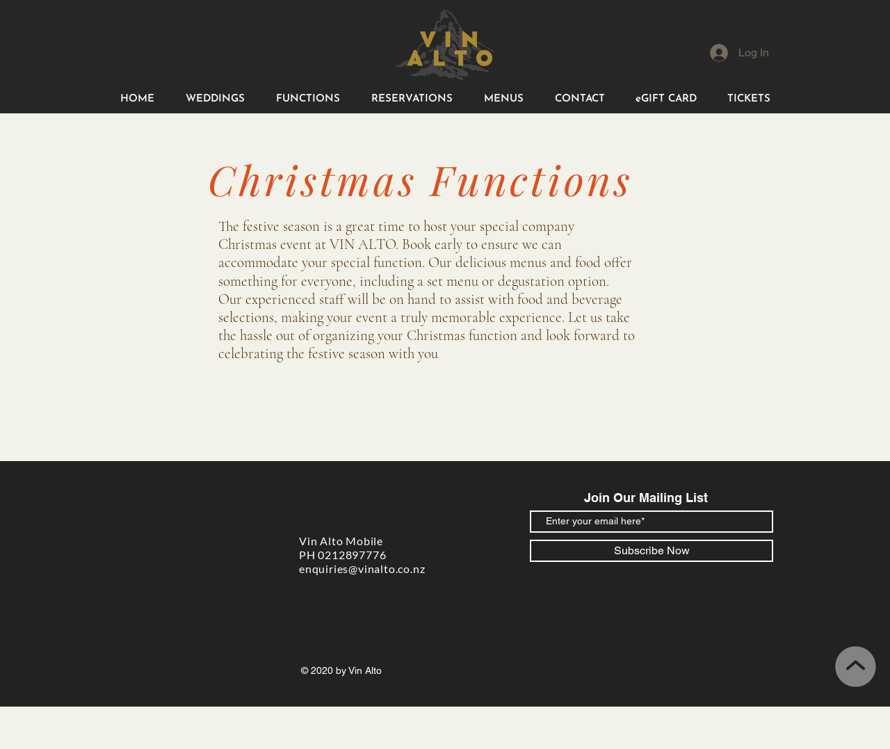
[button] (215, 99)
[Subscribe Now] (651, 551)
